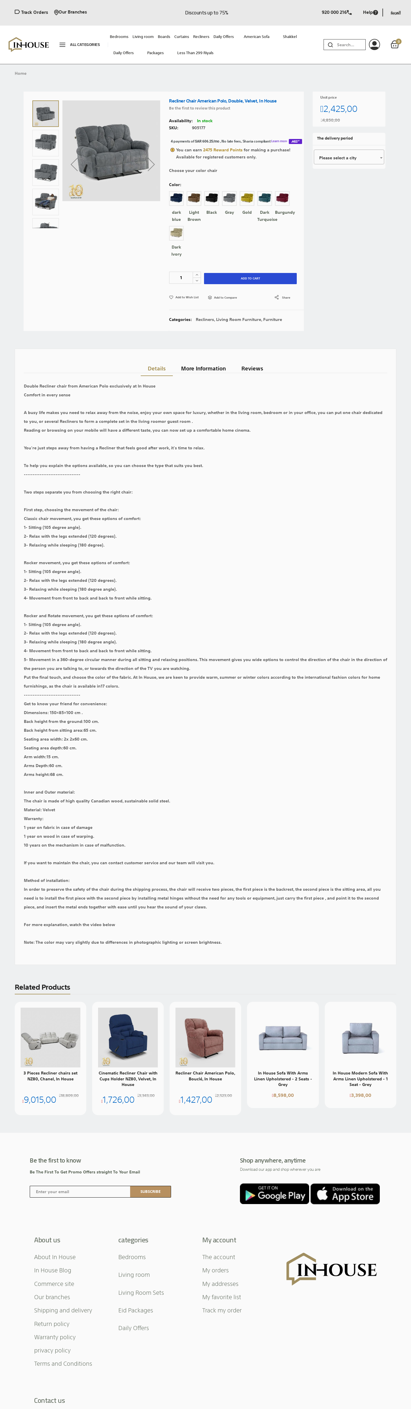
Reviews (253, 365)
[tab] (154, 365)
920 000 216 (337, 12)
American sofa (256, 37)
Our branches (70, 12)
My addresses (220, 1283)
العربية (396, 12)
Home (20, 73)
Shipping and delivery (63, 1310)
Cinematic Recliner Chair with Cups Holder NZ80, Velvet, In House (128, 1079)
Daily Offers (123, 53)
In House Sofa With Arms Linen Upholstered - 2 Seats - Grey (283, 1079)
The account (218, 1256)
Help (370, 12)
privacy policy (52, 1350)
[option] (176, 198)
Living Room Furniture (238, 319)
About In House (55, 1256)
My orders (215, 1270)
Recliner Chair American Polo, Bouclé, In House (205, 1076)
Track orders (31, 12)
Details (154, 365)
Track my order (222, 1310)
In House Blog (52, 1270)
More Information (202, 365)
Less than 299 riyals (195, 53)
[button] (74, 164)
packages (155, 53)
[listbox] (236, 226)
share (286, 297)
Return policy (51, 1323)
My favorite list (221, 1297)
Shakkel (290, 37)
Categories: (181, 319)
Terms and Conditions (63, 1363)
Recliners (205, 319)
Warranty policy (55, 1337)
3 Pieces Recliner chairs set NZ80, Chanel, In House (50, 1076)
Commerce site (54, 1283)
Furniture (272, 319)
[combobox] (351, 44)
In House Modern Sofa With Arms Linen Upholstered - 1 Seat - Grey (360, 1079)
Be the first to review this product (199, 108)
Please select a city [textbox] (338, 158)
